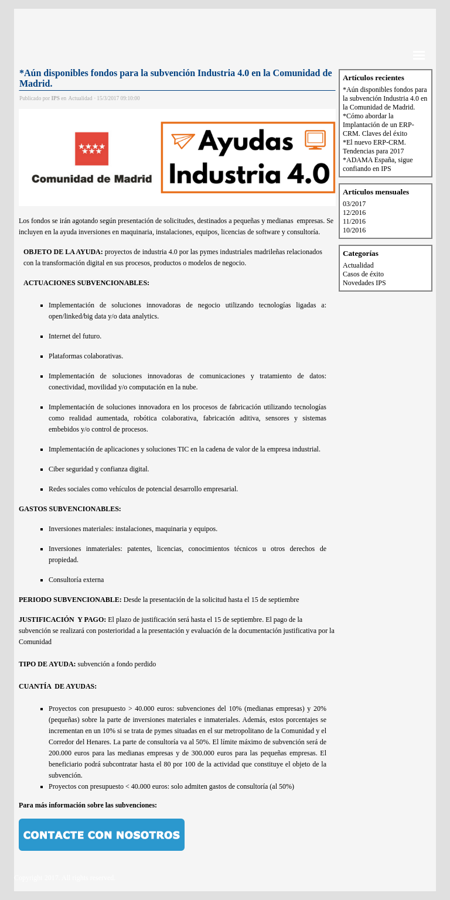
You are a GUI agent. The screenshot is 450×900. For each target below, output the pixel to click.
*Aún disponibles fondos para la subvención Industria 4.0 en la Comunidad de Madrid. (385, 98)
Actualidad (358, 265)
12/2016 (354, 212)
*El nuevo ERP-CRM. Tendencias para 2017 (374, 146)
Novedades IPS (364, 283)
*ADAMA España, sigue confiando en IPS (378, 164)
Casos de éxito (363, 274)
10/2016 (354, 230)
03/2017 (354, 204)
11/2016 (354, 221)
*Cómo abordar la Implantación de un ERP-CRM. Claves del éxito (378, 125)
